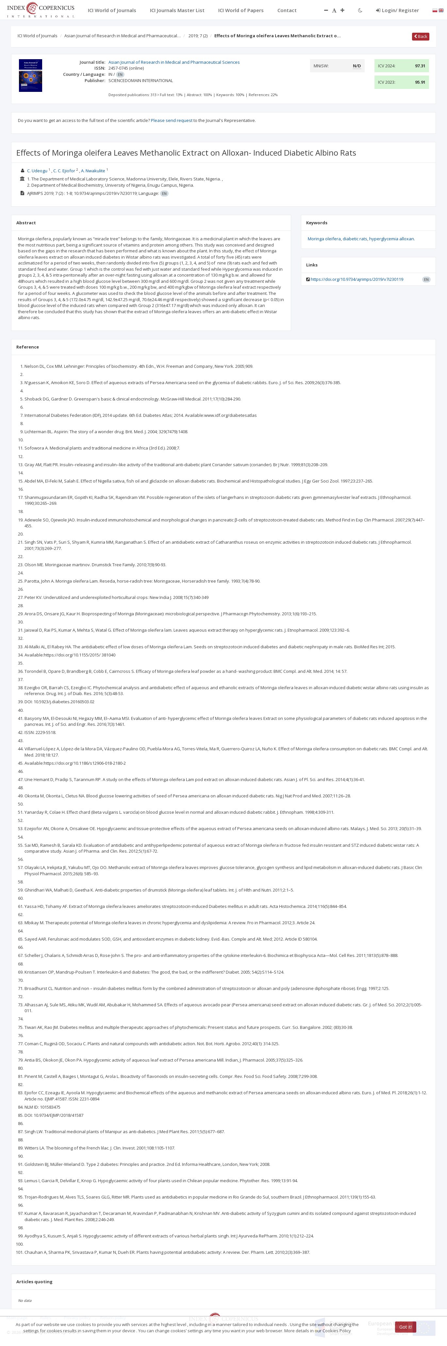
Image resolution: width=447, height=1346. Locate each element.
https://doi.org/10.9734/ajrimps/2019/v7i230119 (357, 279)
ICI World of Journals (38, 36)
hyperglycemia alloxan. (392, 239)
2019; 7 (198, 36)
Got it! (405, 1327)
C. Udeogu (37, 171)
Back (420, 36)
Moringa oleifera (324, 239)
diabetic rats (355, 239)
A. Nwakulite (93, 171)
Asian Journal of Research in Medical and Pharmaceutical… (122, 36)
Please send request (171, 120)
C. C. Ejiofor (64, 171)
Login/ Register (397, 10)
